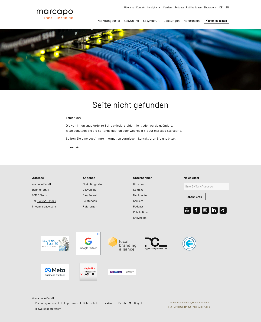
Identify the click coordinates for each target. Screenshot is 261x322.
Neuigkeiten (154, 7)
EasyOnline (131, 20)
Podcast (179, 7)
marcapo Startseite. (167, 130)
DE (221, 7)
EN (227, 7)
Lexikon (108, 303)
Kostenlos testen (216, 20)
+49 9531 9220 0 (46, 200)
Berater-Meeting (128, 303)
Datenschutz (91, 303)
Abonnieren (194, 196)
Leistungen (172, 20)
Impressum (71, 303)
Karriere (167, 7)
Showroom (210, 7)
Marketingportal (108, 20)
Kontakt (140, 7)
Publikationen (194, 7)
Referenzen (192, 20)
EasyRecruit (151, 20)
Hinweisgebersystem (48, 308)
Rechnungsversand (47, 303)
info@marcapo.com (44, 206)
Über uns (129, 7)
